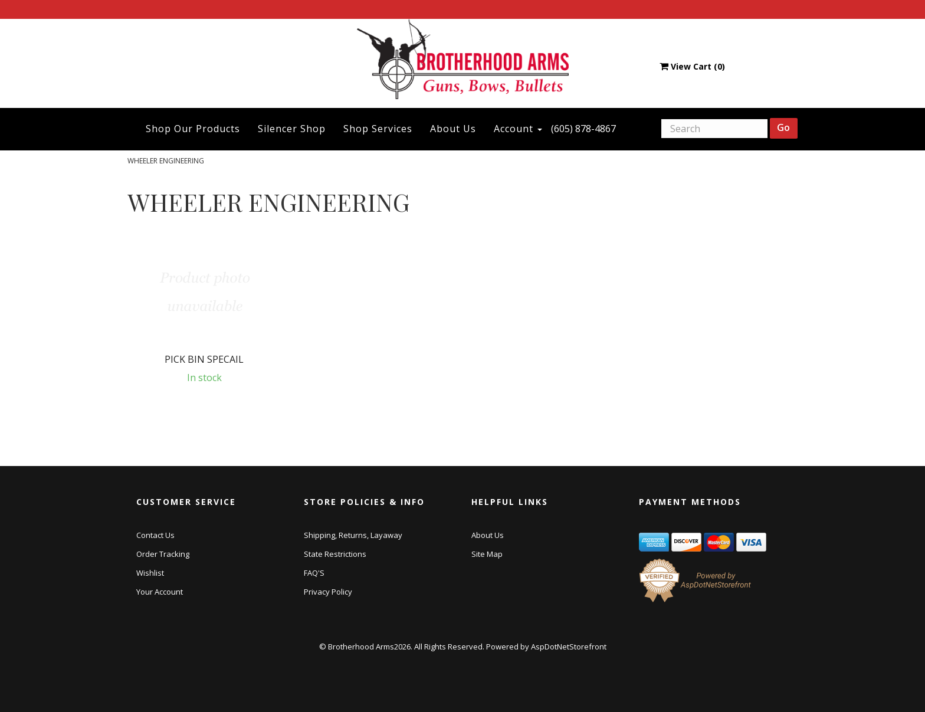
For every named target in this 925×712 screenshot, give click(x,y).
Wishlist (150, 572)
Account (518, 128)
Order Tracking (162, 554)
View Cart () (692, 66)
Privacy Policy (328, 591)
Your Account (159, 591)
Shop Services (377, 128)
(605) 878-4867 (583, 128)
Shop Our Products (193, 128)
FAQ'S (314, 572)
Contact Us (155, 535)
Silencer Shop (292, 128)
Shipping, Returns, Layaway (353, 535)
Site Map (487, 554)
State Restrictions (335, 554)
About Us (453, 128)
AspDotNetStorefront (568, 646)
